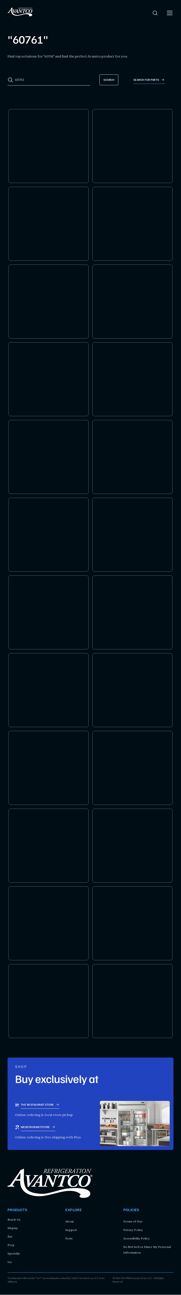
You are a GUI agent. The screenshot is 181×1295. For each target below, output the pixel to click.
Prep (11, 1245)
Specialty (14, 1254)
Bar (10, 1237)
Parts (69, 1239)
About (69, 1222)
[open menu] (169, 13)
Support (71, 1230)
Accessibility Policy (136, 1239)
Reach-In (14, 1220)
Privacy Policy (133, 1230)
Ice (10, 1262)
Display (13, 1228)
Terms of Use (132, 1222)
